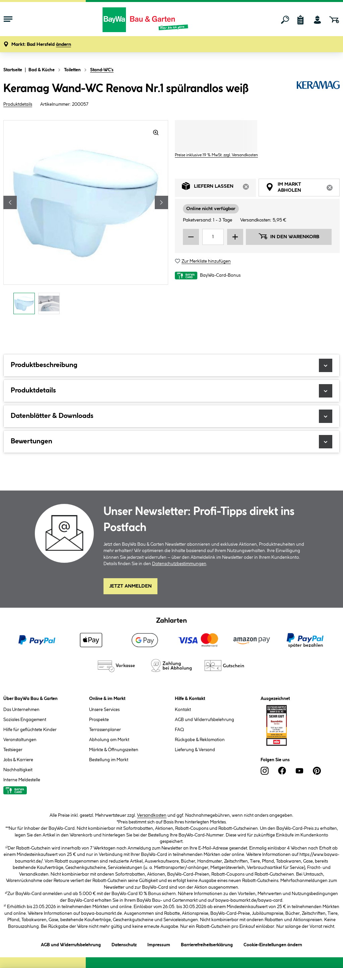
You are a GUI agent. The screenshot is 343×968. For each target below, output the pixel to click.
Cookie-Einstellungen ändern (273, 944)
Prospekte (99, 720)
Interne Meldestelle (21, 780)
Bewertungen (171, 441)
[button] (41, 44)
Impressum (158, 944)
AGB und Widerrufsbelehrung (204, 720)
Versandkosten (151, 815)
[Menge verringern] (191, 237)
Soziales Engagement (24, 720)
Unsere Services (104, 710)
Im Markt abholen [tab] (303, 188)
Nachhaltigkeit (17, 770)
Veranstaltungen (20, 740)
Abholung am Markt (109, 740)
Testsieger (12, 750)
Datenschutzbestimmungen (179, 564)
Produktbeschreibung (171, 365)
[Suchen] (285, 20)
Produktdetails (17, 104)
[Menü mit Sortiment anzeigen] (8, 19)
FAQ (179, 730)
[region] (86, 219)
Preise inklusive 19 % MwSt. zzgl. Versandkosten (216, 155)
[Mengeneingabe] (213, 237)
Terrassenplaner (105, 730)
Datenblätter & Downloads (171, 416)
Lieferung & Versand (195, 750)
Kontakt (183, 710)
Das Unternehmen (21, 710)
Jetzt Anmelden (130, 586)
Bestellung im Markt (108, 760)
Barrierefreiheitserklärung (207, 944)
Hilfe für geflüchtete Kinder (30, 730)
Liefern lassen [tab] (219, 188)
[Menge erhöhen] (235, 237)
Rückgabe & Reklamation (200, 740)
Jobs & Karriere (18, 760)
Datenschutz (124, 944)
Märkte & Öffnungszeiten (113, 750)
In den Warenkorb (288, 236)
